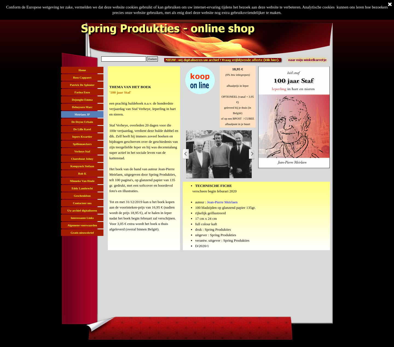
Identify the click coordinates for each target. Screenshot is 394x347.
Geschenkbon (82, 195)
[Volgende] (251, 154)
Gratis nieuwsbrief (82, 232)
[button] (200, 66)
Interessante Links (82, 217)
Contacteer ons (82, 203)
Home (82, 70)
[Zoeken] (123, 59)
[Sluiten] (390, 4)
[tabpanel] (144, 158)
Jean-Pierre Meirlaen (222, 202)
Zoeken (152, 58)
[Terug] (186, 154)
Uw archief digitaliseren (82, 210)
